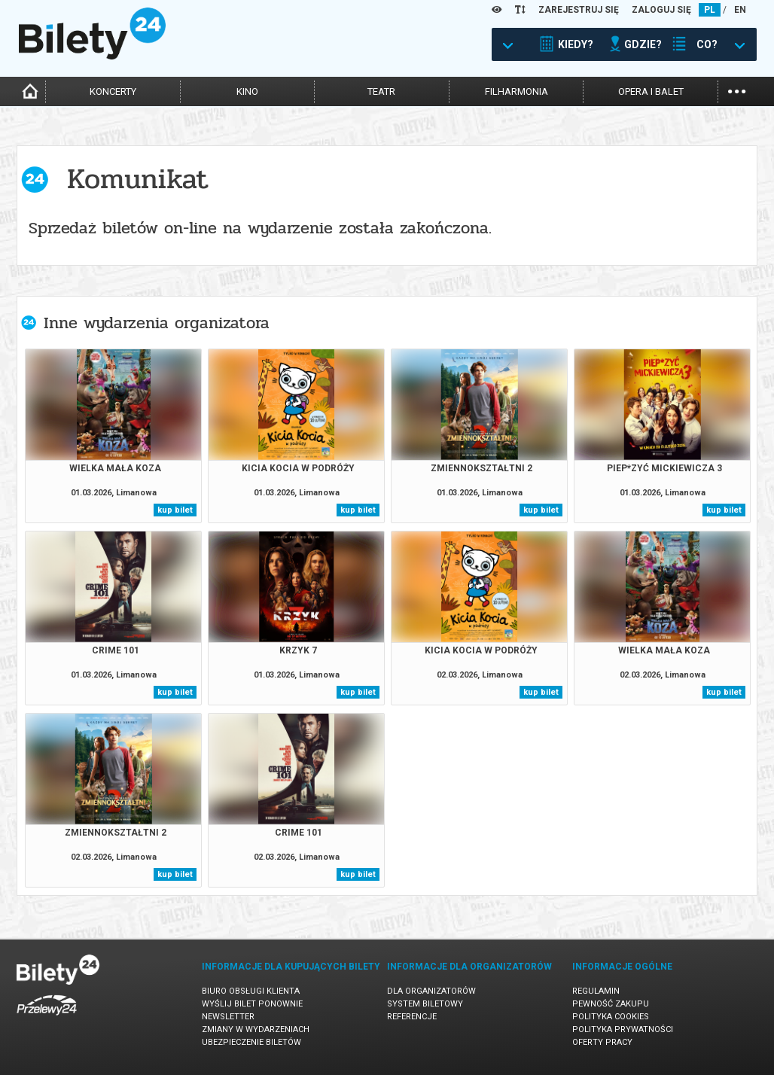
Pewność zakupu (610, 1004)
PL (709, 10)
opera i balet (651, 91)
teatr (381, 91)
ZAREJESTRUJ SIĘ (578, 10)
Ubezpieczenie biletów (251, 1042)
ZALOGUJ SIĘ (661, 10)
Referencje (412, 1017)
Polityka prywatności (622, 1029)
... (737, 90)
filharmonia (516, 91)
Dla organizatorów (431, 991)
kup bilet (175, 510)
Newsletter (228, 1017)
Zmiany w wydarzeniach (255, 1029)
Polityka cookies (610, 1017)
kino (247, 91)
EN (740, 10)
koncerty (113, 91)
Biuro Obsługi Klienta (251, 991)
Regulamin (596, 991)
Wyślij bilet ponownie (252, 1004)
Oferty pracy (602, 1042)
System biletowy (425, 1004)
